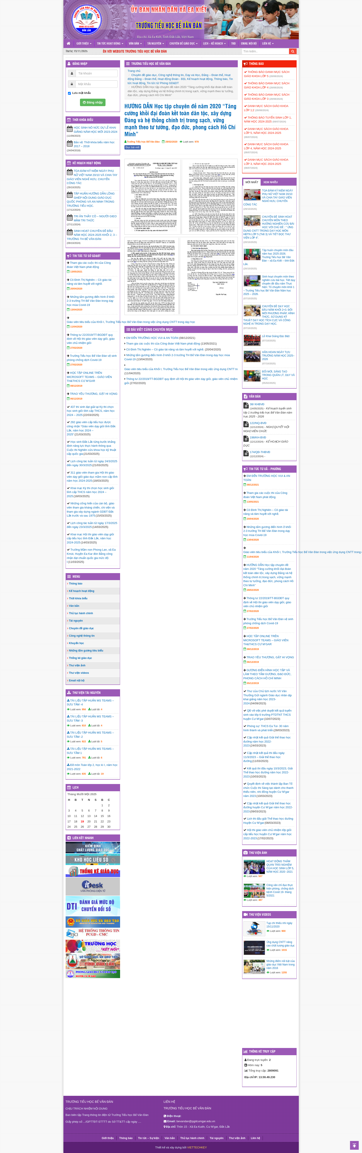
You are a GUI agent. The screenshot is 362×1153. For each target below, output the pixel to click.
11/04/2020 (76, 326)
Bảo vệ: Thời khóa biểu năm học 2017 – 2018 (94, 144)
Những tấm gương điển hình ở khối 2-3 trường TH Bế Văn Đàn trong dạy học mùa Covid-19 (91, 301)
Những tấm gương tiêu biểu (86, 650)
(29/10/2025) (250, 209)
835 (84, 773)
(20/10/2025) (250, 242)
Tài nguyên (155, 43)
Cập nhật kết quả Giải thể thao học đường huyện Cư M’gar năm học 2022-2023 (268, 807)
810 (84, 725)
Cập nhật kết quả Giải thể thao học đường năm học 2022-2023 (267, 741)
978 (197, 141)
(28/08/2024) (276, 76)
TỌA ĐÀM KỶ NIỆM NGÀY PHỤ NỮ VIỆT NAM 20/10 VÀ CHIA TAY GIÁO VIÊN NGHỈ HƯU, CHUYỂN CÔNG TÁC (92, 177)
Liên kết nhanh (83, 838)
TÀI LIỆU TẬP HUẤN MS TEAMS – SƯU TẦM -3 (90, 718)
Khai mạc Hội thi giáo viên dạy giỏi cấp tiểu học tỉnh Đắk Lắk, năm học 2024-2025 (90, 538)
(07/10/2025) (250, 298)
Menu (76, 576)
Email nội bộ (249, 43)
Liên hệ (268, 43)
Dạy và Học (192, 75)
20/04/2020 (76, 288)
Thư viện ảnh (77, 665)
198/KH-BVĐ (258, 437)
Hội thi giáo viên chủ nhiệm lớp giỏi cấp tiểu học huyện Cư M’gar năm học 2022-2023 (267, 834)
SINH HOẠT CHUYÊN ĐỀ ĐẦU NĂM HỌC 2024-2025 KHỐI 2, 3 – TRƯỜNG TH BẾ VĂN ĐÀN (92, 235)
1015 (284, 950)
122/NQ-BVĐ (258, 423)
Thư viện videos (79, 672)
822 (84, 741)
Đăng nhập (80, 63)
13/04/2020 (76, 309)
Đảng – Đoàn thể (212, 75)
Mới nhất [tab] (252, 182)
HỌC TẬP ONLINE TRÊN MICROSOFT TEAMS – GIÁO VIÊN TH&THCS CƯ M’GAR (89, 377)
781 (84, 757)
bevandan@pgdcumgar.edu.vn (196, 1121)
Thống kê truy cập (262, 1051)
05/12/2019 (253, 683)
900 (284, 931)
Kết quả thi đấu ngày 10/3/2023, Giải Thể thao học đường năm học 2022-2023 (268, 772)
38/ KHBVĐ (257, 404)
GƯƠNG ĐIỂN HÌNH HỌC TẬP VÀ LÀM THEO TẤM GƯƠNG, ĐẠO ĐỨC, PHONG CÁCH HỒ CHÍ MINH (267, 674)
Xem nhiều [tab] (270, 182)
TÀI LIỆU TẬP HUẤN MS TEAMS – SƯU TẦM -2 (90, 734)
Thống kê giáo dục (80, 658)
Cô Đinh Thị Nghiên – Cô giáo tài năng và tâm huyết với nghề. (165, 349)
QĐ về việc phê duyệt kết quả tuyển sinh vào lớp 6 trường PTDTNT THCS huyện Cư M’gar (267, 714)
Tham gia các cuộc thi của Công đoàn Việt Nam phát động (163, 343)
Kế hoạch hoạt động (199, 79)
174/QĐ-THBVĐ (260, 452)
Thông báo (221, 79)
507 (260, 876)
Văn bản (135, 43)
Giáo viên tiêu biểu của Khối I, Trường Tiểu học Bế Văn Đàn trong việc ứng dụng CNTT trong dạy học (188, 369)
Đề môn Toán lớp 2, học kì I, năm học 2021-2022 (92, 767)
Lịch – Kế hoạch (214, 43)
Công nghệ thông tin (171, 75)
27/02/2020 (76, 347)
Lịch (75, 787)
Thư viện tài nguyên (86, 693)
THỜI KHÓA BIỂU (83, 120)
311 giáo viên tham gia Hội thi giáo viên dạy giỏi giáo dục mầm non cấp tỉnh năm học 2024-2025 (92, 476)
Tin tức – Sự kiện (148, 1138)
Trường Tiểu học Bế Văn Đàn (151, 63)
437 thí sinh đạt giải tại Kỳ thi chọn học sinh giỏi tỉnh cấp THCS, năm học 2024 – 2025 (91, 411)
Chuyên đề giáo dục (184, 43)
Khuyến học (76, 643)
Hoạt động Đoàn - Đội (171, 79)
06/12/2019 (76, 398)
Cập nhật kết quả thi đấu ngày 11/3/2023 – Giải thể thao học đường (264, 757)
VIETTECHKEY (197, 1147)
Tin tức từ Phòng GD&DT (163, 83)
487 (260, 900)
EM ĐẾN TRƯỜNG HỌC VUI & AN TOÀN (152, 338)
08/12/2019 (76, 385)
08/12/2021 (253, 484)
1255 (284, 972)
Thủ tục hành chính (81, 613)
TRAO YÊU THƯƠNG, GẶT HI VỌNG (93, 393)
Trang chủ (134, 70)
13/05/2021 (76, 271)
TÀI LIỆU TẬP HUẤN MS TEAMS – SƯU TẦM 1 (90, 751)
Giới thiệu (84, 43)
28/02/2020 (171, 141)
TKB (233, 43)
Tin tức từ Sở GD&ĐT (87, 256)
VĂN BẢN (254, 396)
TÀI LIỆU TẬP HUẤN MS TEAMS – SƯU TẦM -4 (90, 702)
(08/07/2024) (279, 121)
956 (84, 709)
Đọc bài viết (132, 147)
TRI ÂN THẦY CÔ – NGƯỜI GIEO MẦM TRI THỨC (95, 218)
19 (102, 773)
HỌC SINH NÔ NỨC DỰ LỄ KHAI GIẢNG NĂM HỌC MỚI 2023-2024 (95, 129)
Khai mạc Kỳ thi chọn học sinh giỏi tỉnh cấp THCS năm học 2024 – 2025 (90, 492)
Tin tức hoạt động (110, 43)
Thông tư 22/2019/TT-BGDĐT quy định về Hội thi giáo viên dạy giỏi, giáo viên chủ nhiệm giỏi (91, 339)
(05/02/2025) (269, 383)
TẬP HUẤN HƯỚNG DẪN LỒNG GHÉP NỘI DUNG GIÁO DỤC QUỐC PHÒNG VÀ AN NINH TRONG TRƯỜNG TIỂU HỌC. (91, 199)
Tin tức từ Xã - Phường (265, 469)
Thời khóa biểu (78, 598)
